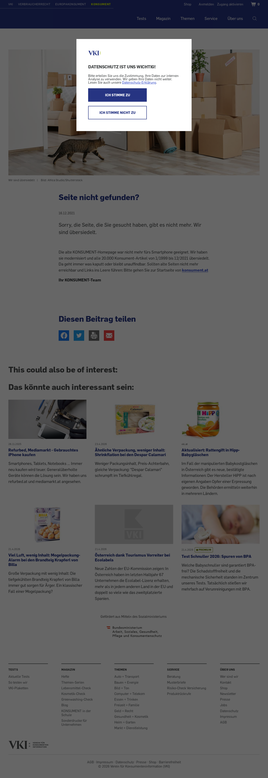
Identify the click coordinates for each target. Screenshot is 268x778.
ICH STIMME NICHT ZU (117, 113)
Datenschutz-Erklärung (139, 82)
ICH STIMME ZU (117, 95)
